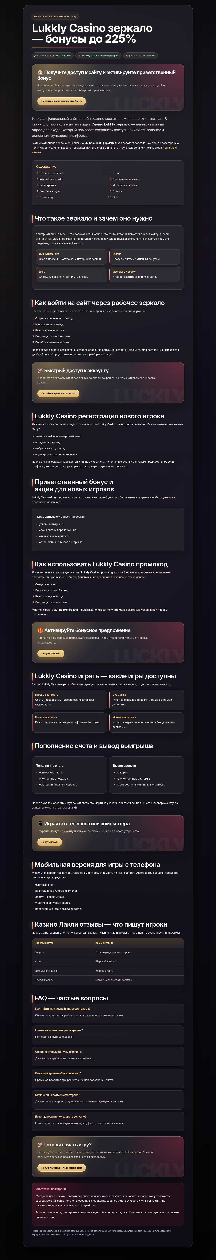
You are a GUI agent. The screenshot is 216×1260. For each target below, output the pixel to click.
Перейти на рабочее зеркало (58, 393)
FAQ (115, 197)
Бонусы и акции (49, 191)
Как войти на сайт (50, 179)
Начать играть (49, 841)
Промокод (46, 197)
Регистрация (47, 185)
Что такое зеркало (51, 173)
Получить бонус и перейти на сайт (61, 1167)
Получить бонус (50, 653)
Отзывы (117, 191)
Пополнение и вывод (126, 179)
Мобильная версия (125, 185)
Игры (116, 173)
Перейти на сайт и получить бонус (61, 101)
